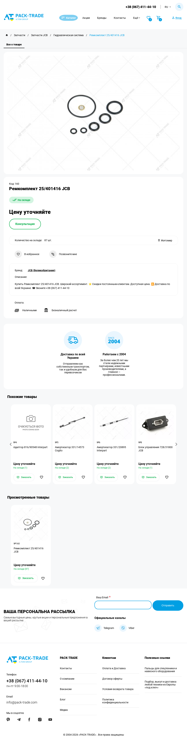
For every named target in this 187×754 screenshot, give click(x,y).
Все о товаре (14, 44)
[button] (11, 444)
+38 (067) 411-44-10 (140, 7)
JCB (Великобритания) (41, 270)
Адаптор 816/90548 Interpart (31, 447)
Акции (90, 17)
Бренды (106, 17)
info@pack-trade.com (21, 702)
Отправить (168, 605)
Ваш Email (102, 597)
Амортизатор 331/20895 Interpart (111, 449)
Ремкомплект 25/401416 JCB (28, 550)
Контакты (124, 17)
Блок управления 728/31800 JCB (156, 449)
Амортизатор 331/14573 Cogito (70, 449)
